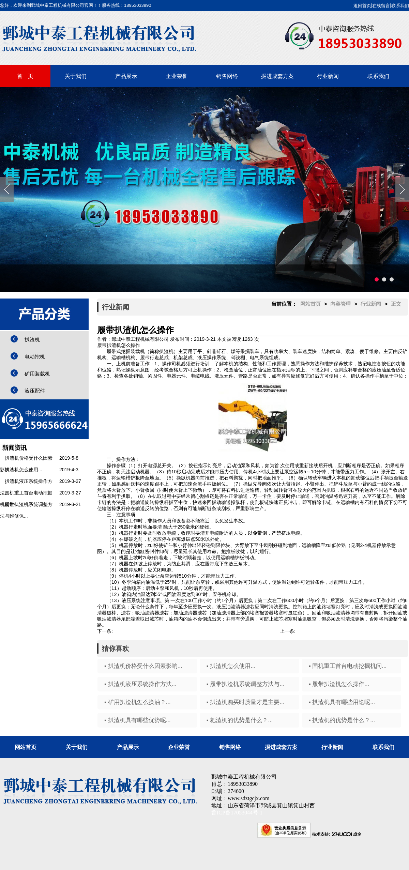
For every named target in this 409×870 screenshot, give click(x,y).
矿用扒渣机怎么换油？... (321, 631)
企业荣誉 (176, 76)
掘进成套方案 (277, 76)
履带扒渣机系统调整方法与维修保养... (153, 631)
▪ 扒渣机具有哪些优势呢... (137, 720)
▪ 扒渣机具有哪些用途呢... (342, 702)
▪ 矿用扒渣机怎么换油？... (137, 702)
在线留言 (381, 5)
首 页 (25, 76)
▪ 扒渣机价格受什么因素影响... (143, 666)
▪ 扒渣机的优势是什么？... (342, 720)
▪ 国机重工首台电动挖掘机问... (348, 666)
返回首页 (362, 5)
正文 (396, 304)
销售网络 (227, 76)
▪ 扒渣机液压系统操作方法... (140, 684)
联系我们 (400, 5)
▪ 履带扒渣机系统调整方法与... (246, 684)
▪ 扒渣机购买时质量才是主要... (246, 702)
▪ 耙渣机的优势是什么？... (240, 720)
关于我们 (76, 76)
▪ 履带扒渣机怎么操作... (339, 684)
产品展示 (126, 76)
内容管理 (340, 304)
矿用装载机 (37, 374)
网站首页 (310, 304)
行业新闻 (328, 76)
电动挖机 (35, 357)
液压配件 (35, 391)
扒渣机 (32, 339)
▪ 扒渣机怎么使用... (231, 666)
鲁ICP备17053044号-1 (236, 812)
